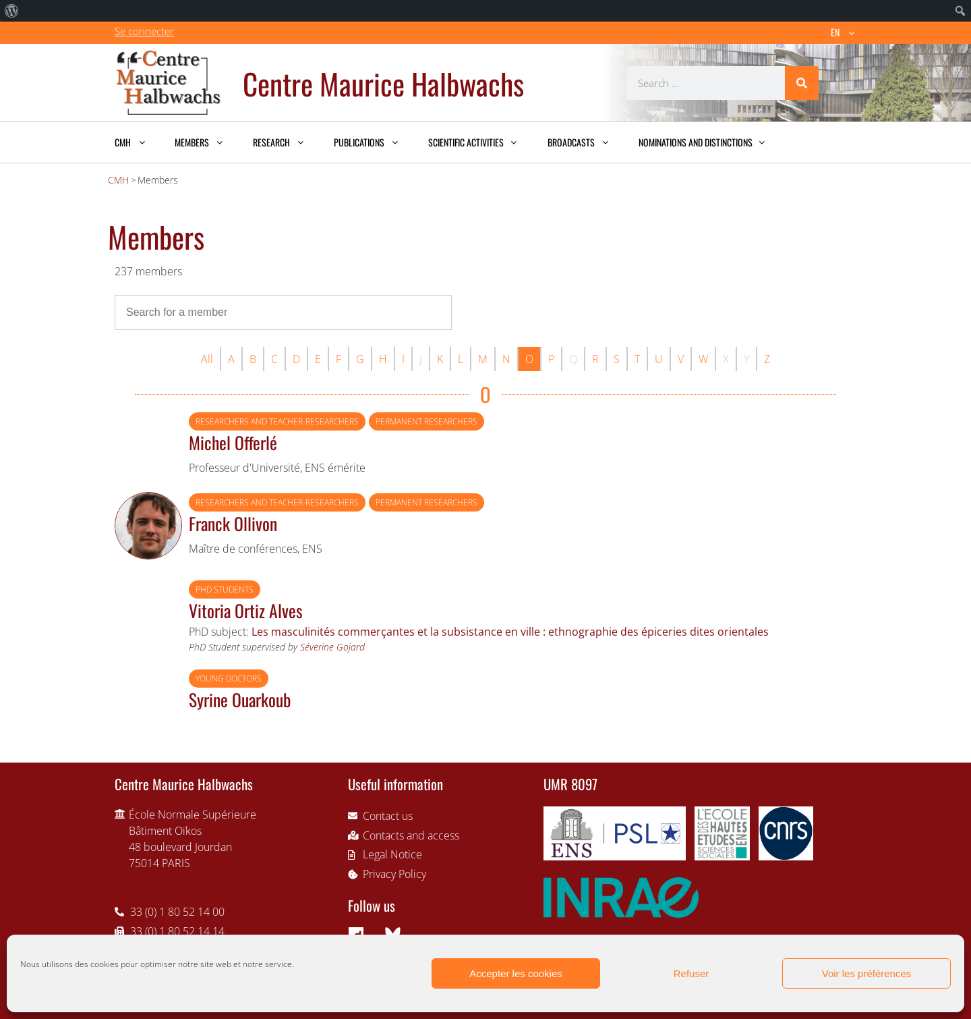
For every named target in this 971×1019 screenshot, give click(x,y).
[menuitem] (12, 11)
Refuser (691, 973)
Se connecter (144, 31)
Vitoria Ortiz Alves (246, 610)
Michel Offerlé (233, 442)
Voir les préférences (867, 973)
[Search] (802, 83)
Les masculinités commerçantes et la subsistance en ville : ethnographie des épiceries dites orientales (510, 631)
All (207, 359)
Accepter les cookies (515, 973)
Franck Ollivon (233, 523)
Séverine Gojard (332, 646)
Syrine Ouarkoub (240, 699)
